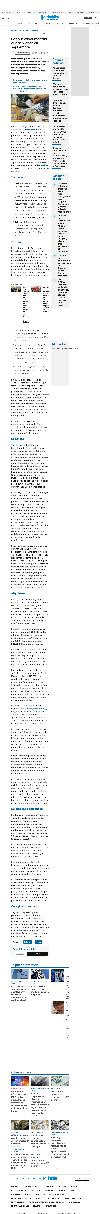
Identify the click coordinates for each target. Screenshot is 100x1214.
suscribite (88, 17)
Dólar (69, 12)
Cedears (76, 348)
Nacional (15, 1194)
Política (60, 23)
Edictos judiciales (20, 1206)
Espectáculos (53, 1198)
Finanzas (46, 23)
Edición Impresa (56, 1194)
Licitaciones (50, 1206)
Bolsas (61, 348)
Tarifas (38, 942)
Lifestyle (74, 1190)
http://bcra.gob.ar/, (36, 708)
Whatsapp (40, 1178)
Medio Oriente (80, 12)
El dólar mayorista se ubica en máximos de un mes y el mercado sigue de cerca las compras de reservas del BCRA (40, 1104)
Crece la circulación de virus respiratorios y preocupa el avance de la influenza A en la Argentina (59, 157)
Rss (81, 1198)
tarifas (44, 165)
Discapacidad (43, 12)
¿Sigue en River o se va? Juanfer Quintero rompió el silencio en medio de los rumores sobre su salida (59, 110)
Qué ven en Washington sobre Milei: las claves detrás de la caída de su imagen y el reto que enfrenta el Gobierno (64, 233)
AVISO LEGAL (74, 1202)
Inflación (35, 31)
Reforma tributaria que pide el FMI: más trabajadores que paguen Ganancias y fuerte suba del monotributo (64, 197)
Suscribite (37, 954)
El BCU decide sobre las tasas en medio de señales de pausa (40, 990)
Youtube (34, 1178)
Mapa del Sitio (18, 1202)
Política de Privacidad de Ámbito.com (46, 1202)
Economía (33, 23)
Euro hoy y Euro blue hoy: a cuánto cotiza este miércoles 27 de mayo (40, 1141)
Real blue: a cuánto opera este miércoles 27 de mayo (40, 1161)
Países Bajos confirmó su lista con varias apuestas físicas (59, 73)
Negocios (73, 23)
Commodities (68, 348)
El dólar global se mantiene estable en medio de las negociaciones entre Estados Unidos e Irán (20, 1161)
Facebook (17, 1178)
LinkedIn (28, 1178)
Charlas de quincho (58, 12)
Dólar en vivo (19, 12)
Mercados (35, 1190)
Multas (36, 1206)
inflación (31, 129)
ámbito (14, 31)
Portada (15, 1187)
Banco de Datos (18, 1190)
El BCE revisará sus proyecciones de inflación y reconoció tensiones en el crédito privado (20, 993)
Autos (39, 1198)
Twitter (12, 1178)
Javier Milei (31, 12)
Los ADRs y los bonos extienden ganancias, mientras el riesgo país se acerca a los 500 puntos (63, 292)
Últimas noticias (32, 1187)
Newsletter (95, 23)
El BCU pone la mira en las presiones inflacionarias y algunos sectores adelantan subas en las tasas (29, 88)
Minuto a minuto (18, 1088)
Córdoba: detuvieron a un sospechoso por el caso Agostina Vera (60, 89)
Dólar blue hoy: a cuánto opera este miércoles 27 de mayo (20, 1139)
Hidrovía (91, 12)
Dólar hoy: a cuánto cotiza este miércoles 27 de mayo (60, 1095)
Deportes (40, 1194)
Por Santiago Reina (57, 1169)
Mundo (28, 1194)
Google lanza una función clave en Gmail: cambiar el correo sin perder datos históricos (60, 134)
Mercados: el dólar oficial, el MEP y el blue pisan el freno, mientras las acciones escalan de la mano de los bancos (19, 1101)
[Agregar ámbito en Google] (22, 53)
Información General (21, 1198)
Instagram (23, 1178)
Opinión (86, 23)
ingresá (95, 17)
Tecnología (69, 1198)
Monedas (55, 348)
